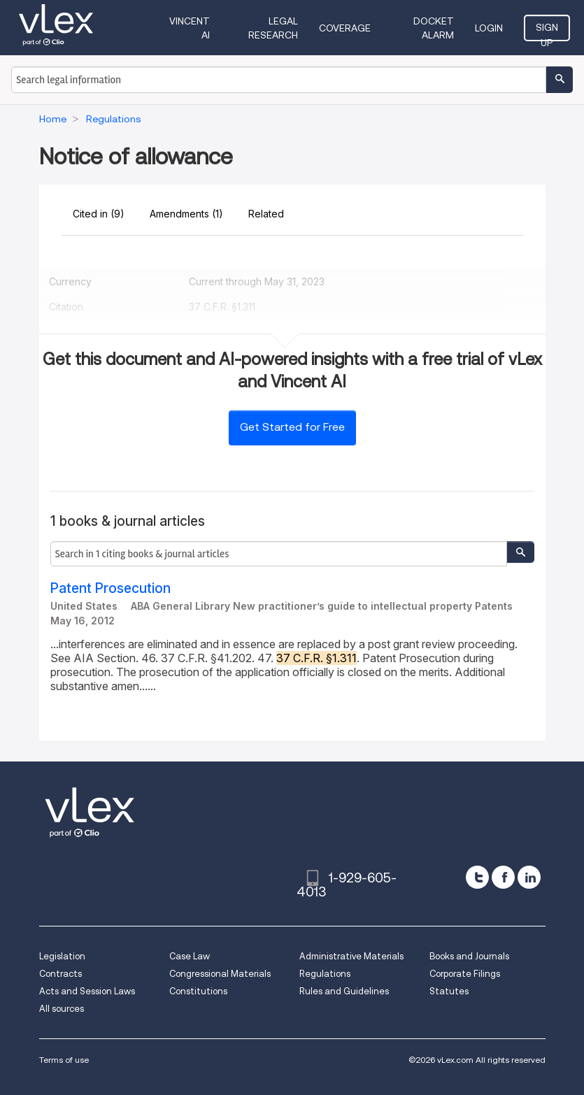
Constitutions (198, 991)
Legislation (62, 956)
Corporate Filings (464, 973)
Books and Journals (469, 956)
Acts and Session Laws (87, 991)
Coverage (345, 28)
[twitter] (477, 877)
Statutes (449, 991)
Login (489, 28)
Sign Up (547, 31)
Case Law (189, 956)
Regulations (324, 973)
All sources (61, 1008)
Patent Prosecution (110, 588)
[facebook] (503, 877)
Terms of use (64, 1059)
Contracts (60, 973)
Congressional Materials (220, 973)
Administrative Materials (351, 956)
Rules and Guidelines (344, 991)
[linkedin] (529, 877)
